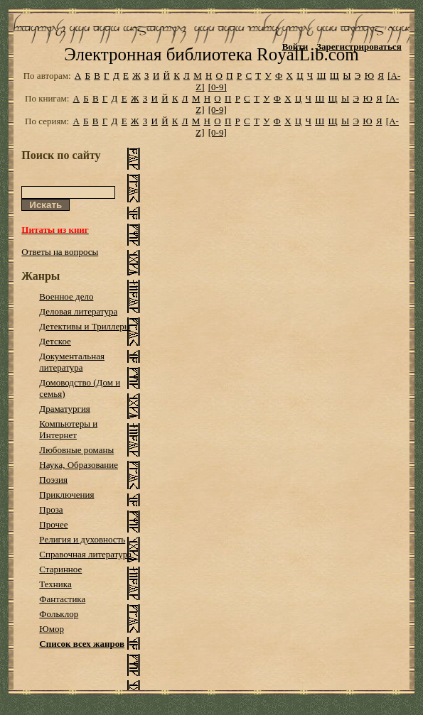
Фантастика (62, 599)
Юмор (51, 628)
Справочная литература (85, 554)
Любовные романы (76, 449)
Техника (55, 584)
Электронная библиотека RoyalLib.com (211, 54)
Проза (51, 509)
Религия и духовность (82, 539)
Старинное (60, 569)
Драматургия (64, 408)
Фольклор (58, 613)
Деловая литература (78, 311)
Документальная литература (72, 362)
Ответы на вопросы (59, 251)
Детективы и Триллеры (84, 326)
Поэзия (53, 479)
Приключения (66, 494)
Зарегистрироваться (358, 46)
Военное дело (66, 296)
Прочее (53, 524)
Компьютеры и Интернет (68, 429)
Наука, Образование (78, 464)
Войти (295, 46)
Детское (55, 341)
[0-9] (217, 87)
